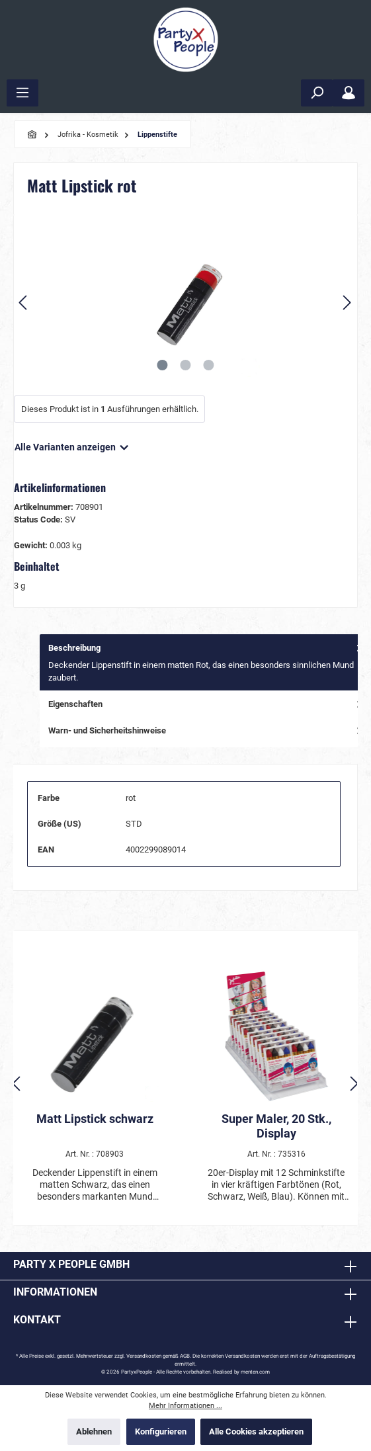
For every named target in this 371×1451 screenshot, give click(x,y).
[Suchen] (317, 92)
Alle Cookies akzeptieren (256, 1431)
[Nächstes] (346, 302)
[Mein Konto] (348, 92)
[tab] (205, 662)
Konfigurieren (160, 1431)
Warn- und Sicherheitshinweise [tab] (206, 730)
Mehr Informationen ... (185, 1405)
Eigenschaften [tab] (206, 704)
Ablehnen (94, 1431)
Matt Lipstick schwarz (94, 1119)
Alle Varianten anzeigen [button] (72, 444)
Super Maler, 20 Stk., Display (276, 1126)
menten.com (255, 1372)
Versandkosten (143, 1356)
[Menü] (22, 92)
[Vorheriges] (24, 302)
